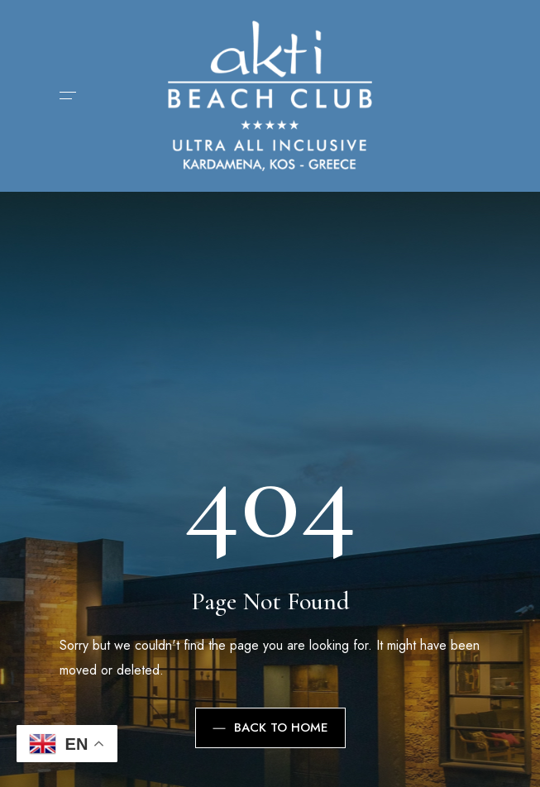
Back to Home (270, 727)
